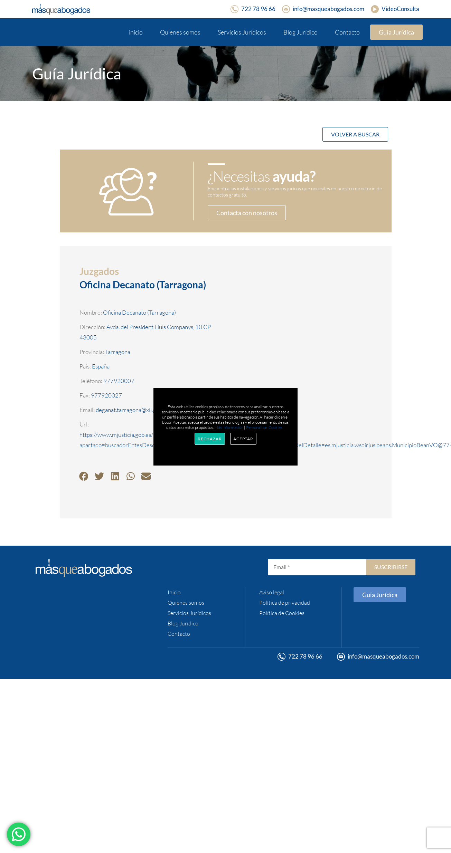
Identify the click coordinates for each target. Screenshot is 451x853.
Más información (228, 427)
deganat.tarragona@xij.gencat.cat (137, 409)
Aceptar (243, 438)
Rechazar (210, 438)
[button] (84, 476)
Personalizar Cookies (264, 427)
